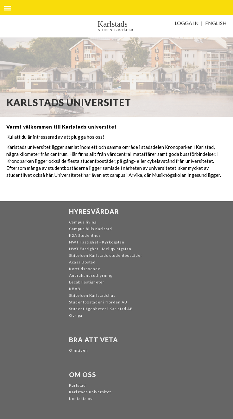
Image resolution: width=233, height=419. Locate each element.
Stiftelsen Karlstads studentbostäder (105, 255)
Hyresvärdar (94, 211)
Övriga (75, 315)
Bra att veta (93, 339)
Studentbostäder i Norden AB (98, 302)
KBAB (74, 288)
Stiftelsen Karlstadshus (92, 295)
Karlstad (77, 385)
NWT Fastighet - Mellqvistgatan (100, 248)
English (216, 23)
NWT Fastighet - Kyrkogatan (96, 242)
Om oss (82, 374)
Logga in (187, 23)
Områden (78, 350)
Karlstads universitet (90, 391)
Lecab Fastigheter (86, 282)
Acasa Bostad (82, 262)
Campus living (83, 222)
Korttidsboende (84, 268)
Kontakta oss (82, 398)
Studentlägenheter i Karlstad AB (101, 308)
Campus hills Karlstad (90, 228)
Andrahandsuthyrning (90, 275)
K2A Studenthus (85, 235)
